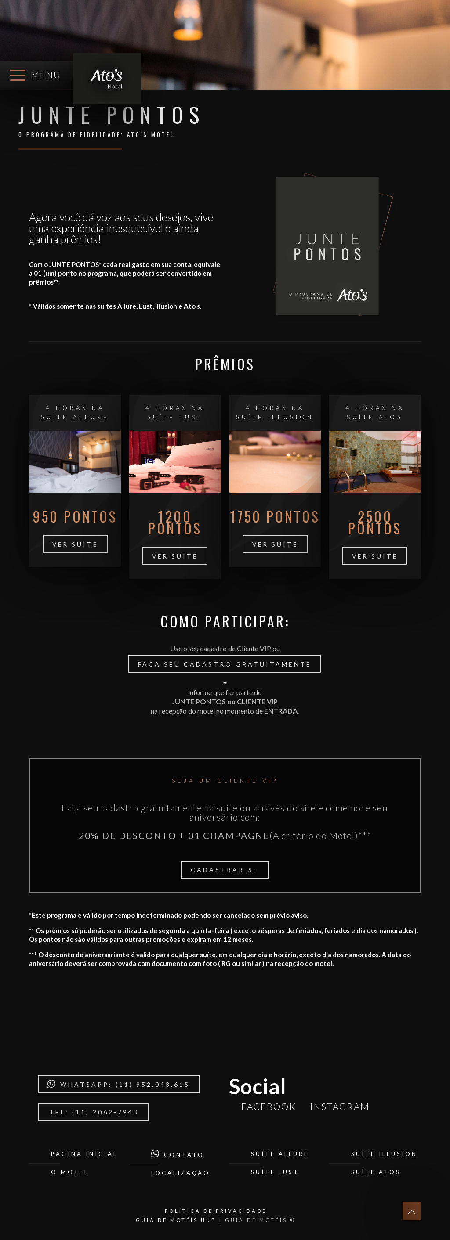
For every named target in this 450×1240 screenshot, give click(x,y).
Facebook (267, 1106)
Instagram (338, 1106)
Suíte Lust (275, 1171)
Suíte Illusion (384, 1153)
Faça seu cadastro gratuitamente (225, 664)
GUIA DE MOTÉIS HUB (176, 1220)
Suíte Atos (376, 1171)
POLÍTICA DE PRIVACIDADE (216, 1211)
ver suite (74, 544)
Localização (180, 1172)
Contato (177, 1154)
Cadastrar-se (225, 869)
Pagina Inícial (84, 1153)
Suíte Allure (280, 1153)
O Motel (70, 1171)
